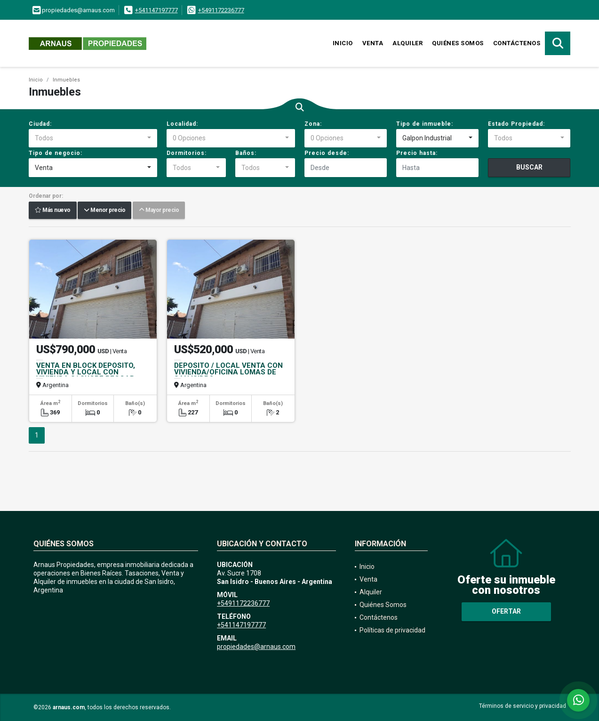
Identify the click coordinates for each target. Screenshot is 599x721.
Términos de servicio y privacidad (522, 706)
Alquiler (407, 43)
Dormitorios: (187, 153)
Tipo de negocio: (55, 153)
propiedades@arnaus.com (256, 646)
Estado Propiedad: (516, 124)
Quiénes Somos (458, 43)
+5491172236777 (221, 10)
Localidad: (182, 124)
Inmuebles (66, 80)
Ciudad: (40, 124)
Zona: (313, 124)
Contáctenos (517, 43)
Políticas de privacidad (392, 630)
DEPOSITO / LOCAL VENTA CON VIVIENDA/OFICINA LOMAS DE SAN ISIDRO (228, 372)
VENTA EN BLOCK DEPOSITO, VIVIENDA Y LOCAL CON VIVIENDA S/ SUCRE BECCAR (85, 372)
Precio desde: (326, 153)
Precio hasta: (417, 153)
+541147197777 (156, 10)
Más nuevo (53, 210)
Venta (372, 43)
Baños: (245, 153)
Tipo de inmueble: (424, 124)
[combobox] (93, 138)
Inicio (343, 43)
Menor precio (104, 210)
